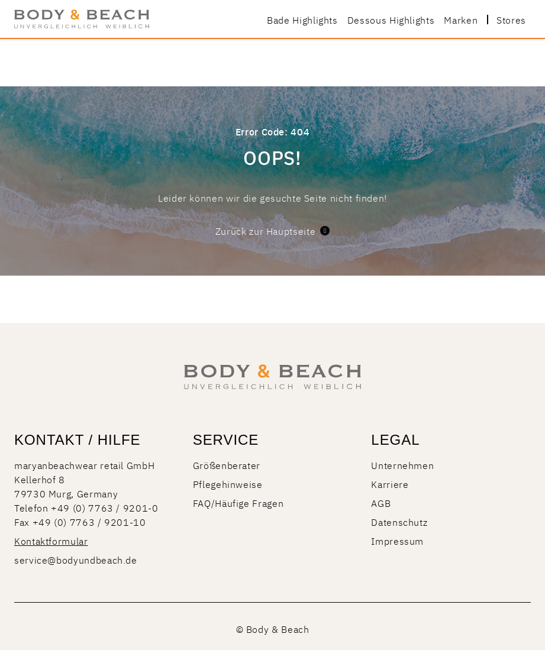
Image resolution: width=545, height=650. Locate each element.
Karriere (389, 483)
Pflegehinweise (228, 483)
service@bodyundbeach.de (75, 559)
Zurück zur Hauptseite (272, 230)
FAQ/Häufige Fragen (238, 502)
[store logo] (81, 18)
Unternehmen (402, 464)
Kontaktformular (51, 540)
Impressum (397, 540)
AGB (381, 502)
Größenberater (226, 464)
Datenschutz (399, 521)
